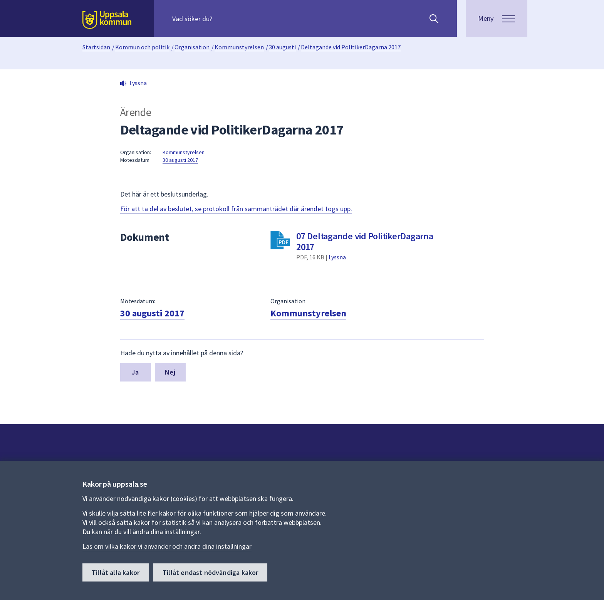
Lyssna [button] (138, 83)
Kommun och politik (142, 47)
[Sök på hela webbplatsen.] (222, 18)
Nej (170, 372)
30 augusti (282, 47)
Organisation (192, 47)
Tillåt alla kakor (115, 572)
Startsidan (96, 47)
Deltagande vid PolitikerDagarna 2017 (351, 47)
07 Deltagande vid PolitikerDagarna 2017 (364, 241)
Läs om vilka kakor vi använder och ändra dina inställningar (167, 546)
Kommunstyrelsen (239, 47)
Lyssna (337, 257)
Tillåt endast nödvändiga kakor (210, 572)
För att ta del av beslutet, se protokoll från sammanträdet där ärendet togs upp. (236, 208)
